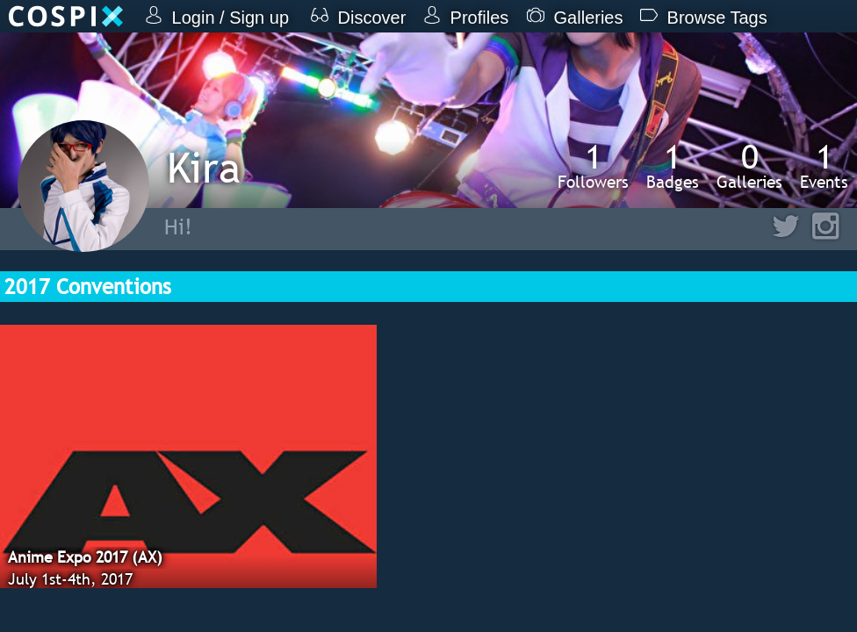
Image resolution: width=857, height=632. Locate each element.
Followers (593, 165)
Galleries (749, 165)
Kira (204, 167)
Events (824, 165)
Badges (672, 165)
